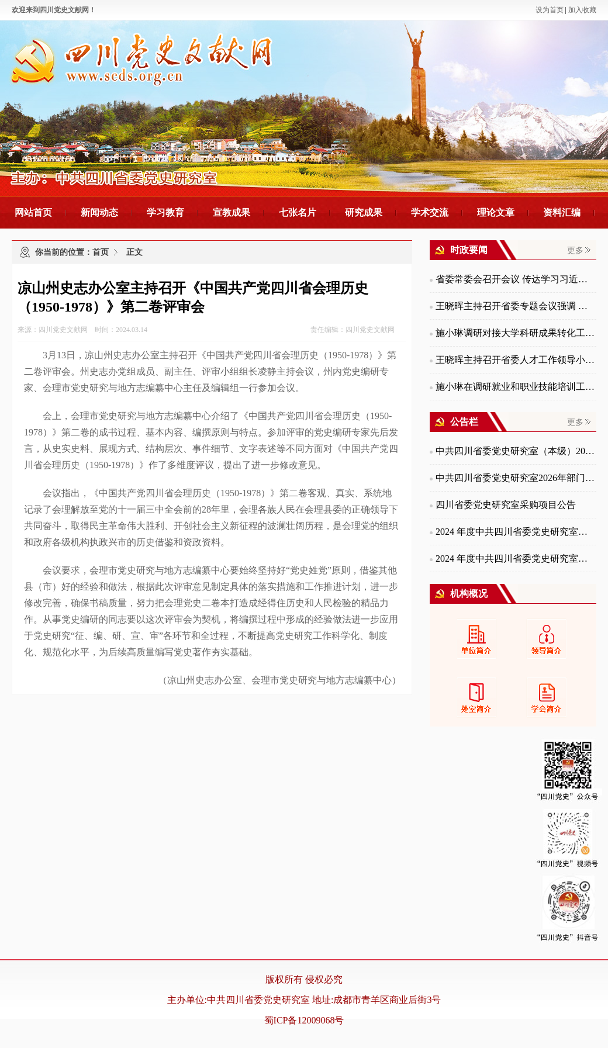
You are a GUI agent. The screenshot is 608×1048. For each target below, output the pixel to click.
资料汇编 (562, 212)
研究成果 (363, 212)
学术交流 (429, 212)
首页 (100, 252)
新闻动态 (99, 212)
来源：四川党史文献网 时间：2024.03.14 (82, 330)
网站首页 (33, 212)
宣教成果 (231, 212)
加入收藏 (582, 10)
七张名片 (297, 212)
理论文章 (495, 212)
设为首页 (550, 10)
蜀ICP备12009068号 (304, 1020)
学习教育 (165, 212)
